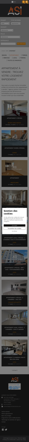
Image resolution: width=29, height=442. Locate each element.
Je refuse (14, 231)
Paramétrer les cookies (14, 228)
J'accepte (14, 225)
